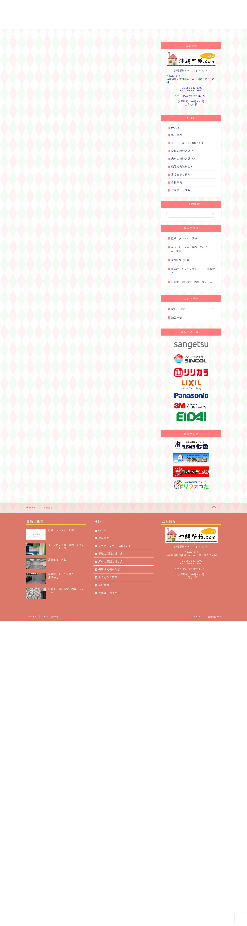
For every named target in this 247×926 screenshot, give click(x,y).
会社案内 (183, 33)
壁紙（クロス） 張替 (184, 238)
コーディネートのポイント (96, 33)
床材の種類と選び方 (183, 158)
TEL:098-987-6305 (191, 88)
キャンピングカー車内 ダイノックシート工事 (193, 249)
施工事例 (62, 33)
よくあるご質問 (157, 33)
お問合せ (206, 33)
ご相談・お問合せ (182, 190)
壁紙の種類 (130, 33)
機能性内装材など (182, 166)
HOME (40, 33)
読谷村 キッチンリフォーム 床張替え (193, 271)
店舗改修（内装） (181, 260)
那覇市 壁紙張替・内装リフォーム (191, 282)
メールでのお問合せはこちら (191, 96)
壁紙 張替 (193, 308)
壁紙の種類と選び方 (183, 150)
